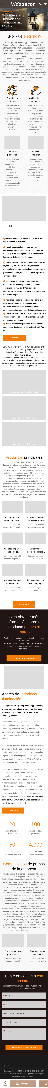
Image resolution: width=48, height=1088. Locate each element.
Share (5, 1083)
